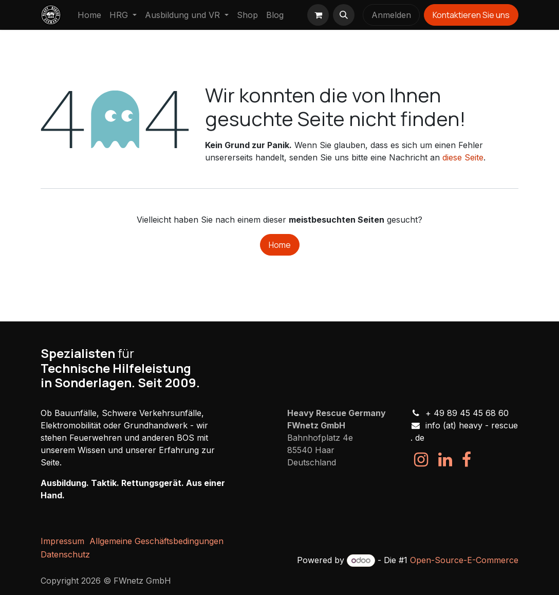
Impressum (62, 541)
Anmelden (391, 15)
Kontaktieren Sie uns (471, 15)
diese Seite (462, 157)
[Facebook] (466, 459)
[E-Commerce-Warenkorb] (318, 15)
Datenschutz (65, 554)
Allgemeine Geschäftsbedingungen (156, 541)
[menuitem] (89, 15)
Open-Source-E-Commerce (464, 560)
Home (280, 244)
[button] (344, 15)
